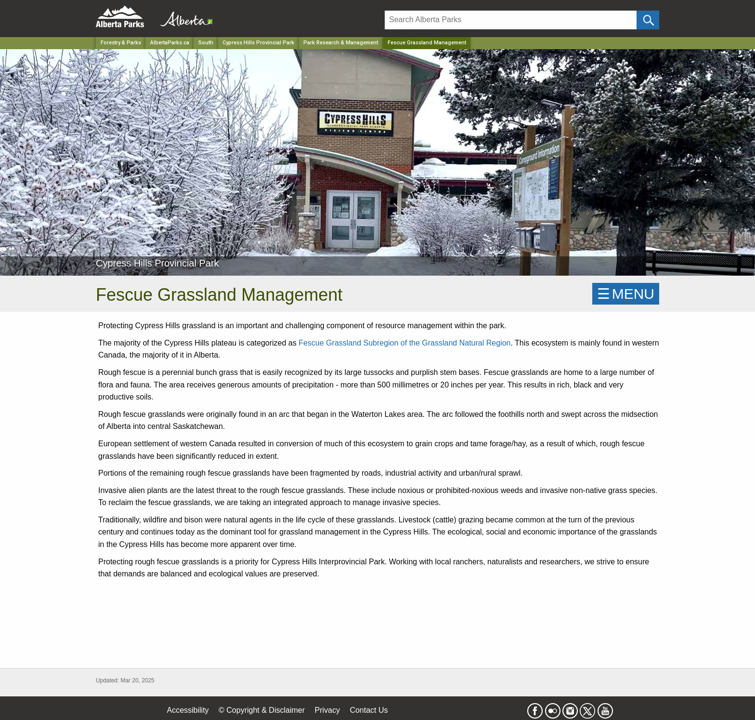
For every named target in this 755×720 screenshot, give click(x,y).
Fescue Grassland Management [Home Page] (427, 43)
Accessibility (187, 710)
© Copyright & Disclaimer (262, 710)
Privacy (326, 710)
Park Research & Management (340, 43)
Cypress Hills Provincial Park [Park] (258, 43)
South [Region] (205, 43)
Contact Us (369, 710)
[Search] (511, 20)
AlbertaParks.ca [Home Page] (169, 43)
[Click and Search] (648, 20)
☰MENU (625, 294)
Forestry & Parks (121, 43)
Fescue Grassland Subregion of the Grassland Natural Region (404, 343)
